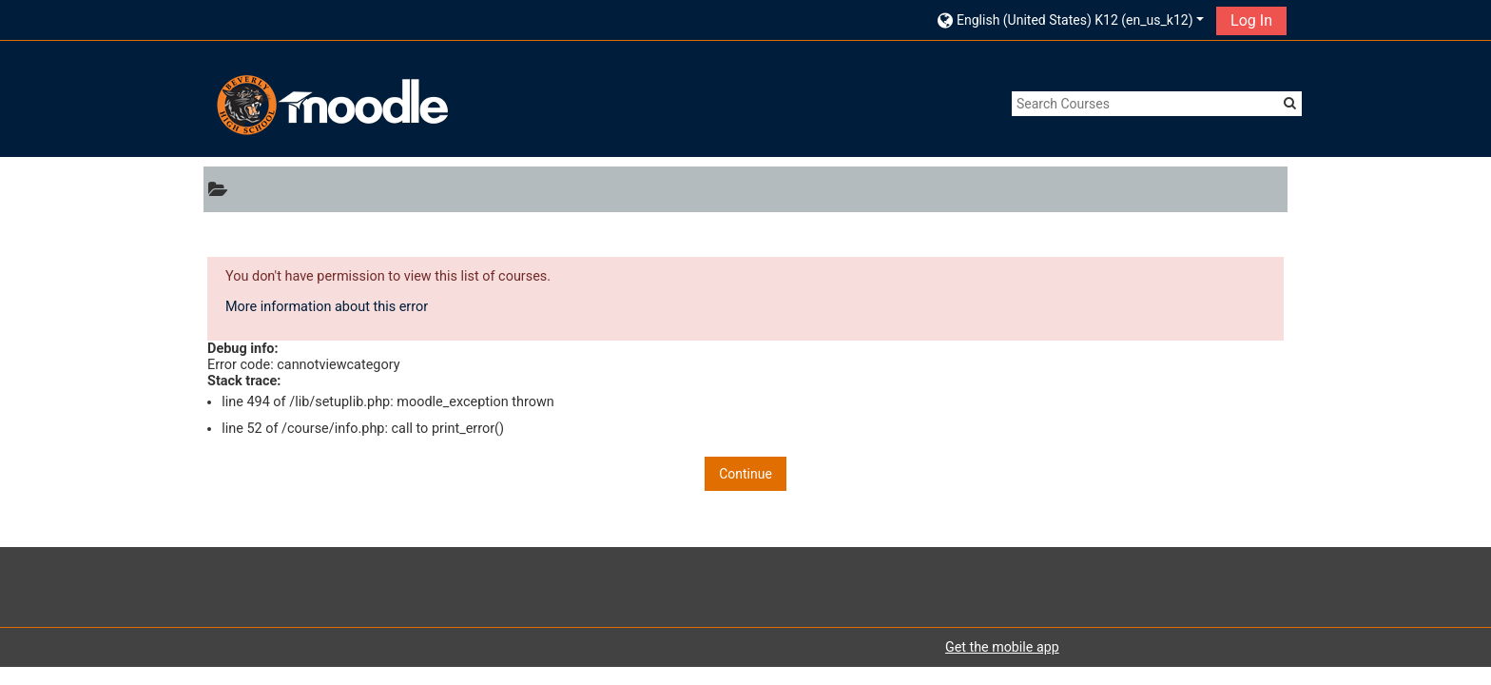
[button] (1071, 19)
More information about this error (326, 307)
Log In (1251, 20)
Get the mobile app (1002, 647)
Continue (745, 473)
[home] (330, 105)
